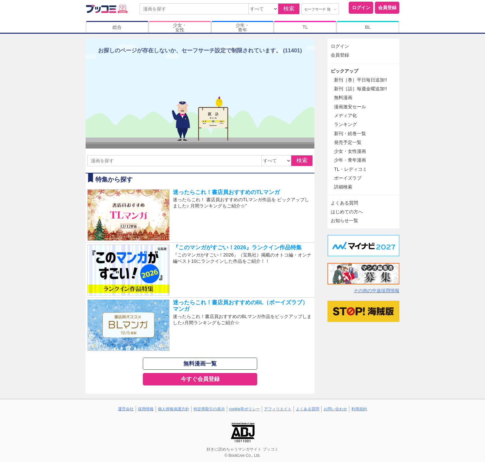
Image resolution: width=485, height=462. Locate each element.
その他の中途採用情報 (376, 290)
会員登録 (387, 7)
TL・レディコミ (350, 169)
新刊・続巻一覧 (350, 133)
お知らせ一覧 (344, 220)
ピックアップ (344, 71)
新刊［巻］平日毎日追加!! (360, 79)
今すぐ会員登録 (200, 379)
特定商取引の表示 (209, 409)
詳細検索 (343, 186)
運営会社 (126, 409)
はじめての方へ (347, 211)
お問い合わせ (335, 409)
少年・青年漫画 (350, 160)
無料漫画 (343, 97)
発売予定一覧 (347, 142)
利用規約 (359, 409)
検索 (288, 9)
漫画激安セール (350, 106)
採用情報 (146, 409)
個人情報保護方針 (173, 409)
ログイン (361, 7)
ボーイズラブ (347, 178)
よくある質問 (344, 202)
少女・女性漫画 (350, 151)
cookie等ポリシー (244, 409)
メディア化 (345, 115)
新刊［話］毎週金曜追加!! (360, 88)
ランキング (345, 124)
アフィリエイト (278, 409)
